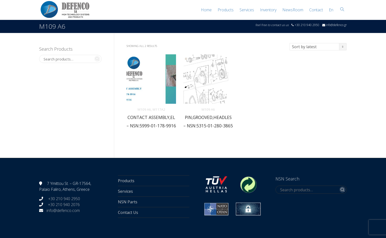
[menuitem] (331, 10)
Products (226, 10)
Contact (316, 10)
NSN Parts (127, 202)
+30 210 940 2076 (64, 204)
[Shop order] (318, 46)
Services (247, 10)
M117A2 (159, 109)
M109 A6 (144, 109)
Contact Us (128, 212)
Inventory (268, 10)
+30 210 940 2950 (63, 198)
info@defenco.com (63, 210)
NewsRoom (292, 10)
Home (206, 10)
